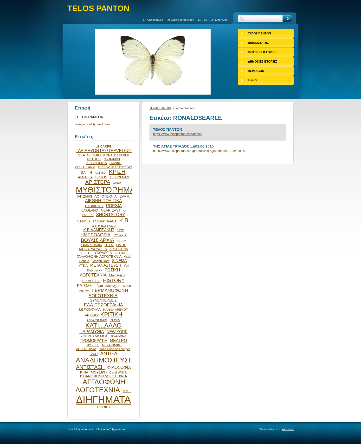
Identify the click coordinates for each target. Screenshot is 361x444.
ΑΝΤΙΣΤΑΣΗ (90, 367)
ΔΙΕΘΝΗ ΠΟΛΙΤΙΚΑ (103, 200)
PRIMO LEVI (91, 281)
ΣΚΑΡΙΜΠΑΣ (118, 336)
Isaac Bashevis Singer (114, 349)
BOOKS (103, 407)
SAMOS (83, 221)
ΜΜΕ (126, 391)
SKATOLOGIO (89, 155)
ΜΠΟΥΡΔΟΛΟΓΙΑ (93, 249)
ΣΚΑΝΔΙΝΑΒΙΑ (91, 245)
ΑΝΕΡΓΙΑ (85, 177)
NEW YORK (117, 331)
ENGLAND (89, 210)
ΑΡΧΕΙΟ (91, 315)
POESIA (114, 205)
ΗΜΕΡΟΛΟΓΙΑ (95, 234)
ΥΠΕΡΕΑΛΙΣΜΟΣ (94, 336)
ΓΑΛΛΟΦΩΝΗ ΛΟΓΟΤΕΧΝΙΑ (99, 256)
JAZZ (120, 230)
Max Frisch (117, 275)
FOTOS (101, 177)
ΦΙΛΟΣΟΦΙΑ (119, 367)
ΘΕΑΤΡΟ (118, 340)
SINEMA (119, 260)
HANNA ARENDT (115, 309)
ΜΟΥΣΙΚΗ (99, 372)
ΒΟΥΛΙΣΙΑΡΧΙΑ (97, 240)
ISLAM (121, 241)
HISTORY (114, 280)
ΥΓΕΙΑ (83, 265)
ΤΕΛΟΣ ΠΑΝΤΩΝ (160, 108)
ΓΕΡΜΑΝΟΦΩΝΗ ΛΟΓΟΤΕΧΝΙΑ (108, 293)
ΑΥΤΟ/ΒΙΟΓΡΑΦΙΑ (103, 226)
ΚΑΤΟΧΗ (85, 285)
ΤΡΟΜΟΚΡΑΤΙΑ (93, 340)
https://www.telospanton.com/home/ (177, 134)
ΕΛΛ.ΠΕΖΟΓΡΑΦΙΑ (103, 304)
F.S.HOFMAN (119, 177)
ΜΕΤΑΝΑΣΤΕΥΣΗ (105, 265)
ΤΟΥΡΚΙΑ (119, 235)
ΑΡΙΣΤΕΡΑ (97, 182)
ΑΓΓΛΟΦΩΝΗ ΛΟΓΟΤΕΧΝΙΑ (100, 386)
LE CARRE (103, 146)
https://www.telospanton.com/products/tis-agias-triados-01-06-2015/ (199, 151)
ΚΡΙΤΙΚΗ (111, 314)
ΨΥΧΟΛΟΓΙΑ (101, 253)
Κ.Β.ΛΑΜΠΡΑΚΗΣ (98, 230)
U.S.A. (109, 245)
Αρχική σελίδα (155, 19)
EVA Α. (124, 196)
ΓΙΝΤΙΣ (121, 245)
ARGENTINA (119, 249)
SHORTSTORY (110, 214)
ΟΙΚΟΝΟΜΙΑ (97, 320)
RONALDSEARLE (116, 155)
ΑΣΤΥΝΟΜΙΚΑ (96, 163)
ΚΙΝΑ (84, 372)
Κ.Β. (124, 220)
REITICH (94, 159)
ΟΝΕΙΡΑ (88, 215)
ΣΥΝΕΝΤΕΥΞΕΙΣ (103, 300)
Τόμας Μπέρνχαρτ (107, 286)
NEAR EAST (111, 210)
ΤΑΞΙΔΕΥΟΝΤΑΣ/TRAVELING (104, 150)
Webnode (288, 429)
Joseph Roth (101, 261)
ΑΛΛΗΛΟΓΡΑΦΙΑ (104, 221)
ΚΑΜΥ (117, 183)
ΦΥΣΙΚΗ (92, 345)
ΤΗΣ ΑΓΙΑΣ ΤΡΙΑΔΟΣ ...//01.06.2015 (183, 146)
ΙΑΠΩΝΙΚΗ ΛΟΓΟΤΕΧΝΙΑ (97, 196)
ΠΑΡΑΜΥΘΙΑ (91, 331)
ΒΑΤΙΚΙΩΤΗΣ (94, 206)
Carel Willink (118, 372)
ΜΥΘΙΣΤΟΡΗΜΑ (105, 189)
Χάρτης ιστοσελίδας (182, 19)
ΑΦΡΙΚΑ (100, 172)
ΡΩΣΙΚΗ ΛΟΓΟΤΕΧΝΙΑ (100, 272)
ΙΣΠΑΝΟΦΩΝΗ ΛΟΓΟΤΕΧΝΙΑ (103, 376)
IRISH (84, 253)
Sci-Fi (94, 354)
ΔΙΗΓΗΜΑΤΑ (103, 399)
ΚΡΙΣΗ (117, 172)
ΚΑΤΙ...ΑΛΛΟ (103, 325)
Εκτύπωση (221, 19)
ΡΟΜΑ (115, 320)
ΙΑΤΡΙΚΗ (121, 253)
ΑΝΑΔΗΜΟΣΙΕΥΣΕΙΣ (107, 360)
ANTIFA (108, 353)
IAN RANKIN (112, 159)
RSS (204, 19)
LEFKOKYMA (90, 309)
